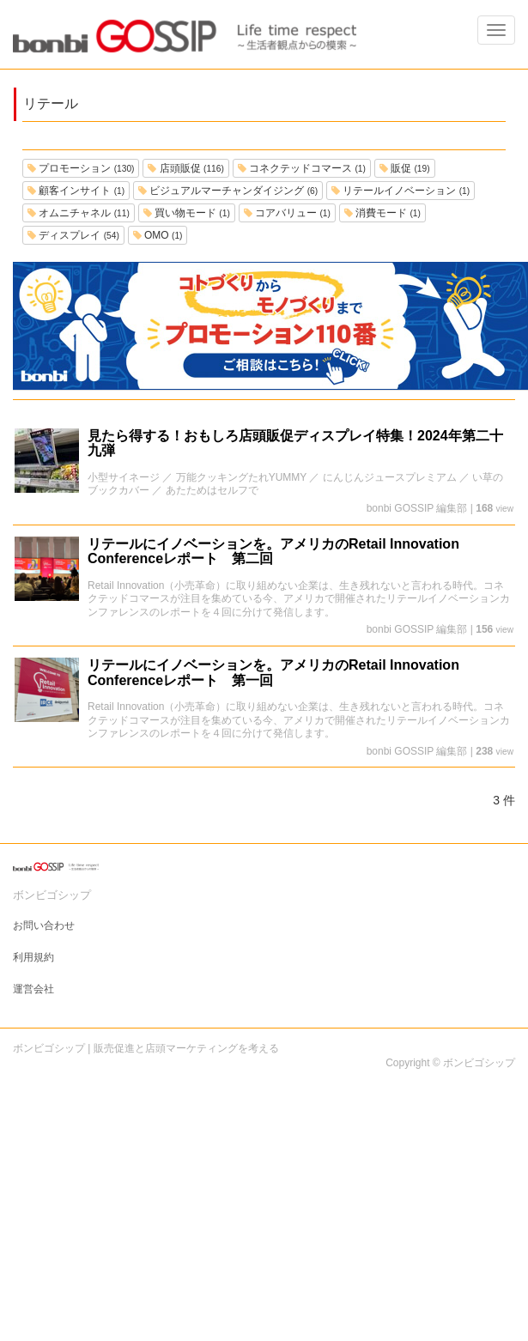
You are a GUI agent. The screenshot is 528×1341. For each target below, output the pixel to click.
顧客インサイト (75, 191)
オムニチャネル (78, 213)
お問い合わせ (44, 925)
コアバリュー (287, 213)
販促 (404, 168)
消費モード (382, 213)
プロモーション (80, 168)
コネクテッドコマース (302, 168)
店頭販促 (185, 168)
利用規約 (33, 957)
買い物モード (186, 213)
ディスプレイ (73, 235)
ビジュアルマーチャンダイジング (228, 191)
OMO (158, 235)
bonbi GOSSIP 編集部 (417, 508)
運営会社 (33, 989)
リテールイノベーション (400, 191)
